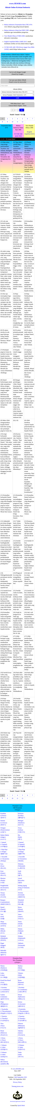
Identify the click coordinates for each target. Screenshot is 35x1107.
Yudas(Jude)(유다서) (20, 1054)
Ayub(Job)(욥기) (20, 873)
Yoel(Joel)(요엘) (2, 916)
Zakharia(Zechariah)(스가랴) (21, 945)
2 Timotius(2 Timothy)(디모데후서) (22, 1018)
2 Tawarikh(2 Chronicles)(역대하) (22, 859)
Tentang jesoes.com (17, 1086)
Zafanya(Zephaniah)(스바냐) (21, 938)
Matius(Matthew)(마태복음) (3, 968)
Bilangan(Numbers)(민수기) (21, 823)
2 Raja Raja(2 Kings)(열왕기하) (21, 851)
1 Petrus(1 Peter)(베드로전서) (4, 1040)
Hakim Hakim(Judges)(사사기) (4, 837)
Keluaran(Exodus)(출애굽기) (21, 815)
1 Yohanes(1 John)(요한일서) (3, 1047)
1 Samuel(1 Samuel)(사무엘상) (3, 844)
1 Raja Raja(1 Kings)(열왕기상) (3, 851)
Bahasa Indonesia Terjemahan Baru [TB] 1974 (18, 24)
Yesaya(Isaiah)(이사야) (3, 895)
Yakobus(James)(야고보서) (21, 1033)
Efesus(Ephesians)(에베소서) (21, 997)
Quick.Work (21, 1105)
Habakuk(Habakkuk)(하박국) (4, 938)
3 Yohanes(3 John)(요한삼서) (3, 1054)
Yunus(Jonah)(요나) (20, 924)
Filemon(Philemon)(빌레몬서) (21, 1026)
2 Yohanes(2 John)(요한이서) (21, 1047)
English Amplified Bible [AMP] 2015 (15, 41)
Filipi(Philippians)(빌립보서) (4, 1004)
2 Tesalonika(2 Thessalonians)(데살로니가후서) (23, 1011)
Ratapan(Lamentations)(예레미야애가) (5, 902)
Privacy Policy (17, 1082)
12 (22, 122)
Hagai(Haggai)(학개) (3, 945)
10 (12, 122)
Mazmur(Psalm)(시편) (3, 880)
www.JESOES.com (18, 1069)
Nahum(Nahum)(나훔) (20, 931)
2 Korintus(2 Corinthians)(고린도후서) (22, 989)
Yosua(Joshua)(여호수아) (21, 830)
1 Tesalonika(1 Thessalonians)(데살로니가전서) (6, 1011)
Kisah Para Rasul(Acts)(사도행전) (5, 982)
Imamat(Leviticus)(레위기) (3, 823)
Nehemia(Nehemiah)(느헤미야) (21, 866)
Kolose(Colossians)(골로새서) (21, 1004)
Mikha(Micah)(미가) (2, 931)
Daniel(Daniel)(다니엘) (3, 909)
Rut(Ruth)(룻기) (20, 837)
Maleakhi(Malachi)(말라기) (3, 952)
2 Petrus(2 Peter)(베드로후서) (22, 1040)
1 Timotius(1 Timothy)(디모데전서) (4, 1018)
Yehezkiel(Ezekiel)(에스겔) (21, 902)
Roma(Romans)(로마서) (21, 982)
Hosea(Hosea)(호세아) (20, 909)
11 (17, 122)
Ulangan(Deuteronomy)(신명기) (5, 830)
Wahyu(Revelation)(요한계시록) (4, 1062)
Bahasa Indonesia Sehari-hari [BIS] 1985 (16, 30)
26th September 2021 (20, 1077)
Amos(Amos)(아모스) (20, 916)
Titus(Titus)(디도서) (3, 1026)
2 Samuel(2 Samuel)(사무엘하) (21, 844)
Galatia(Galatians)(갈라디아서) (4, 997)
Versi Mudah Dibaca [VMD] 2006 (14, 36)
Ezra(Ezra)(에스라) (3, 866)
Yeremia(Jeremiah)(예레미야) (21, 895)
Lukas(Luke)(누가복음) (3, 975)
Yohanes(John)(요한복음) (21, 975)
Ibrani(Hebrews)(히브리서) (3, 1033)
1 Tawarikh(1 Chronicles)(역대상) (4, 859)
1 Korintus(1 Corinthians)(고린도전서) (5, 989)
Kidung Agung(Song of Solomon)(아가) (23, 888)
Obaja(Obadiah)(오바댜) (3, 924)
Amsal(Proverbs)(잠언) (21, 880)
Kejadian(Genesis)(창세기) (3, 815)
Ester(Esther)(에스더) (3, 873)
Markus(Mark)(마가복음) (21, 968)
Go (22, 110)
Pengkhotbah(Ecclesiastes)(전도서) (4, 888)
